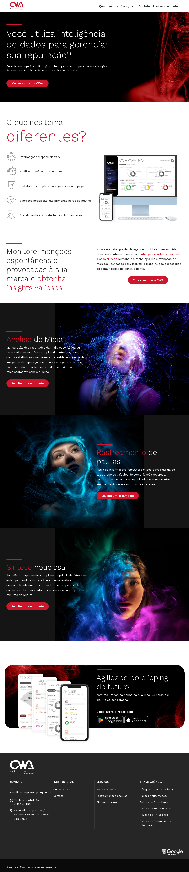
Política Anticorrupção (154, 795)
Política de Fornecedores (155, 808)
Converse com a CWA (27, 83)
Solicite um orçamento (27, 383)
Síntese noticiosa (107, 802)
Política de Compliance (154, 802)
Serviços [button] (127, 6)
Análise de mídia (107, 789)
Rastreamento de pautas (112, 795)
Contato (144, 6)
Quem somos (108, 6)
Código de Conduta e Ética (156, 789)
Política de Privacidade (154, 814)
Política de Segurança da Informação (155, 823)
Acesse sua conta (165, 6)
